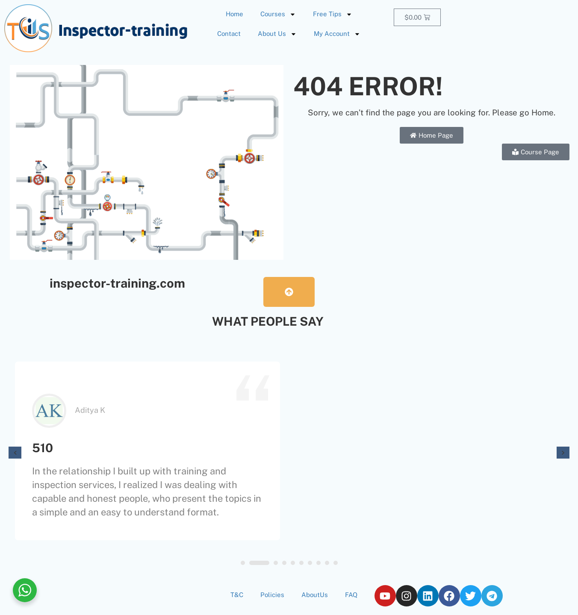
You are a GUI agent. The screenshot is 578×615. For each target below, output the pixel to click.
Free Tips (332, 14)
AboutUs (314, 594)
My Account (337, 33)
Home (234, 14)
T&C (236, 594)
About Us (277, 33)
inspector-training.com (117, 283)
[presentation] (15, 453)
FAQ (351, 594)
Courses (278, 14)
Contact (229, 33)
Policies (272, 594)
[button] (243, 563)
